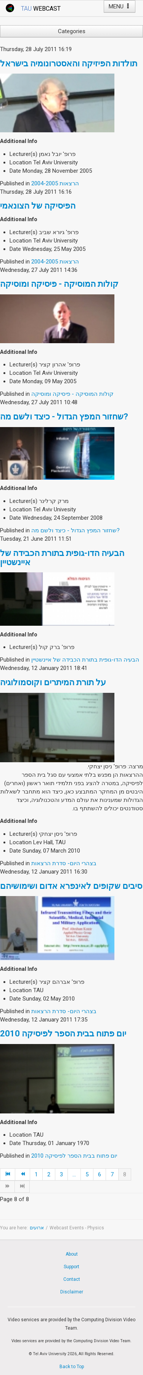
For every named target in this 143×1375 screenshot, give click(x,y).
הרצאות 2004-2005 (55, 183)
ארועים (37, 1227)
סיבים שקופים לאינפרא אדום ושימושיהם (71, 886)
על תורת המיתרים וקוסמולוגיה (53, 682)
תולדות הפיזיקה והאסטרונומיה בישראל (68, 63)
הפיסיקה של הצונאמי (38, 205)
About (72, 1254)
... (74, 1174)
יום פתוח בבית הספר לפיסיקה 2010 (63, 1033)
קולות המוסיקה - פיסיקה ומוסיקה (59, 284)
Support (71, 1266)
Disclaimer (71, 1292)
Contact (71, 1279)
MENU (119, 6)
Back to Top (71, 1366)
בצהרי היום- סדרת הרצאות (63, 863)
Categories (71, 31)
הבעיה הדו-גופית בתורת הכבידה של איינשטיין (62, 557)
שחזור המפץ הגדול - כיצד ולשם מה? (64, 416)
